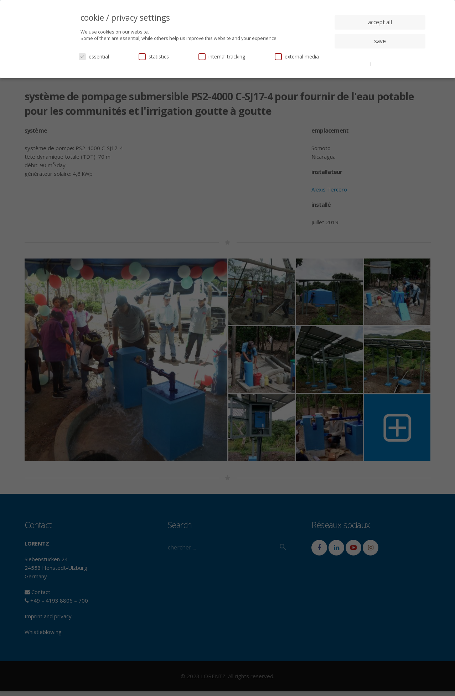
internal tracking (221, 56)
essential (94, 56)
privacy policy (386, 63)
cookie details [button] (355, 63)
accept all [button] (380, 22)
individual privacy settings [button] (380, 55)
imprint (411, 63)
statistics (154, 56)
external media (297, 56)
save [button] (380, 41)
